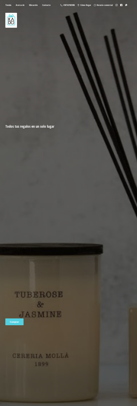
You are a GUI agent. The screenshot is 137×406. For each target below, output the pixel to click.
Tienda (8, 5)
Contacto (46, 5)
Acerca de (20, 5)
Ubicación (33, 5)
